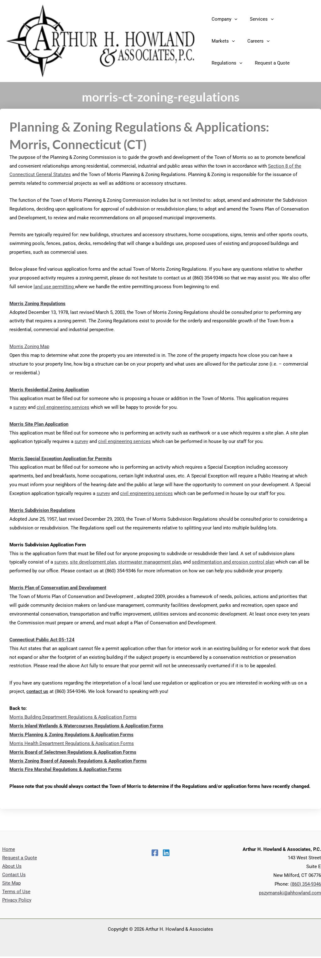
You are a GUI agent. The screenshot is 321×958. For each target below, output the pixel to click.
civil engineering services (63, 407)
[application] (233, 19)
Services (257, 19)
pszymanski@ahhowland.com (290, 893)
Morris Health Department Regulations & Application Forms (71, 743)
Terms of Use (14, 893)
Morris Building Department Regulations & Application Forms (73, 717)
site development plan (93, 562)
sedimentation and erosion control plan (233, 562)
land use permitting (54, 286)
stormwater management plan (149, 562)
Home (6, 849)
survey (20, 407)
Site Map (9, 884)
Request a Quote (227, 63)
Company (223, 19)
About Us (9, 866)
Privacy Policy (14, 901)
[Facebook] (155, 852)
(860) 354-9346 (305, 884)
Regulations (257, 41)
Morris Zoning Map (29, 346)
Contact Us (12, 875)
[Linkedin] (166, 852)
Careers (221, 41)
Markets (290, 19)
